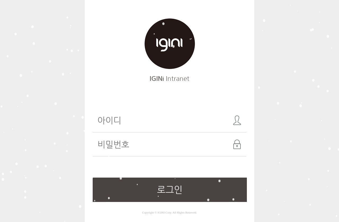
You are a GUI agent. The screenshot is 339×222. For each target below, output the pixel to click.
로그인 (169, 189)
